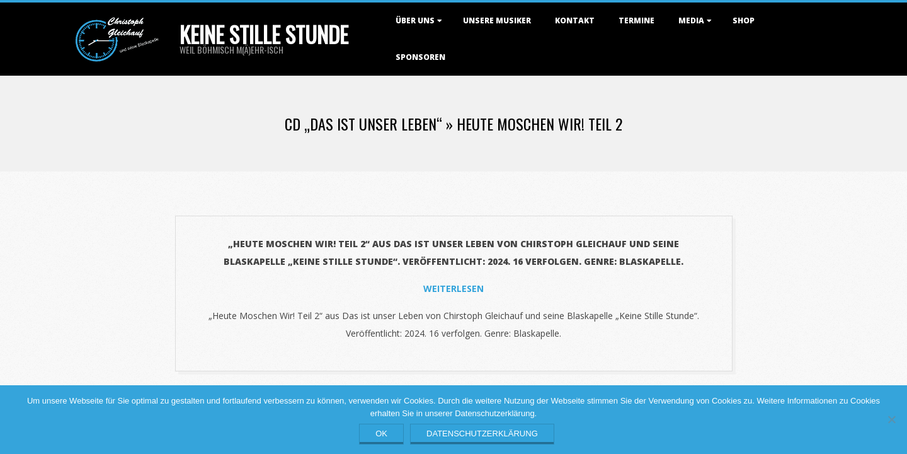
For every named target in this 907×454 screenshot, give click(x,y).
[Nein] (891, 419)
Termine (636, 20)
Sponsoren (420, 57)
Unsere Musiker (497, 20)
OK (381, 433)
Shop (744, 20)
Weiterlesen (453, 288)
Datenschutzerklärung (482, 433)
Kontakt (575, 20)
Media (691, 20)
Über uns (415, 20)
